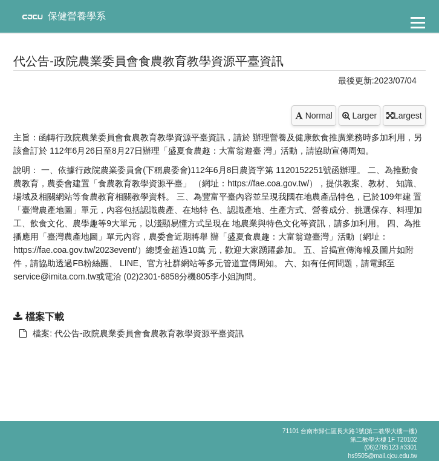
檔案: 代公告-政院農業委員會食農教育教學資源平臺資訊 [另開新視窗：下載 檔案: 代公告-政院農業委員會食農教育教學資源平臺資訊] (131, 333)
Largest (404, 115)
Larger (359, 115)
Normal (314, 115)
